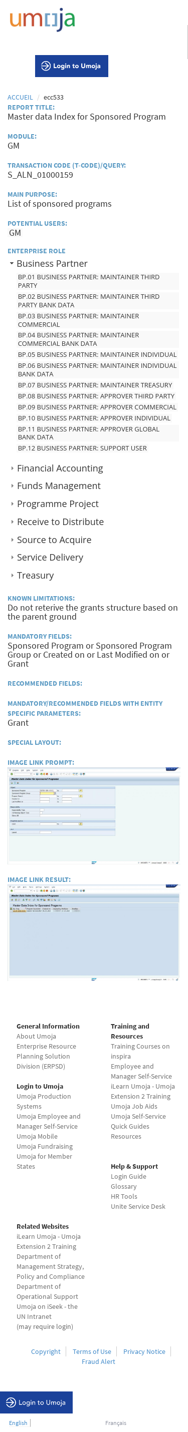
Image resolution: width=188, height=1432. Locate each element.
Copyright (46, 1351)
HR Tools (124, 1196)
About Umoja (36, 1036)
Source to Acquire (54, 540)
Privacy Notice (144, 1351)
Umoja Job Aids (134, 1106)
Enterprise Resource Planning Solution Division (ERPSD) (46, 1056)
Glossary (124, 1186)
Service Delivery (50, 557)
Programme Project (58, 504)
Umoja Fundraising (45, 1146)
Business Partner (52, 263)
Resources (126, 1136)
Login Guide (128, 1176)
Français (115, 1422)
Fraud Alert (98, 1361)
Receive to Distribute (60, 522)
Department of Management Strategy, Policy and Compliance (51, 1266)
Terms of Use (92, 1351)
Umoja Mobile (37, 1136)
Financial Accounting (60, 468)
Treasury (35, 575)
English (18, 1422)
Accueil (20, 97)
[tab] (94, 263)
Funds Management (59, 486)
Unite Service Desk (138, 1206)
